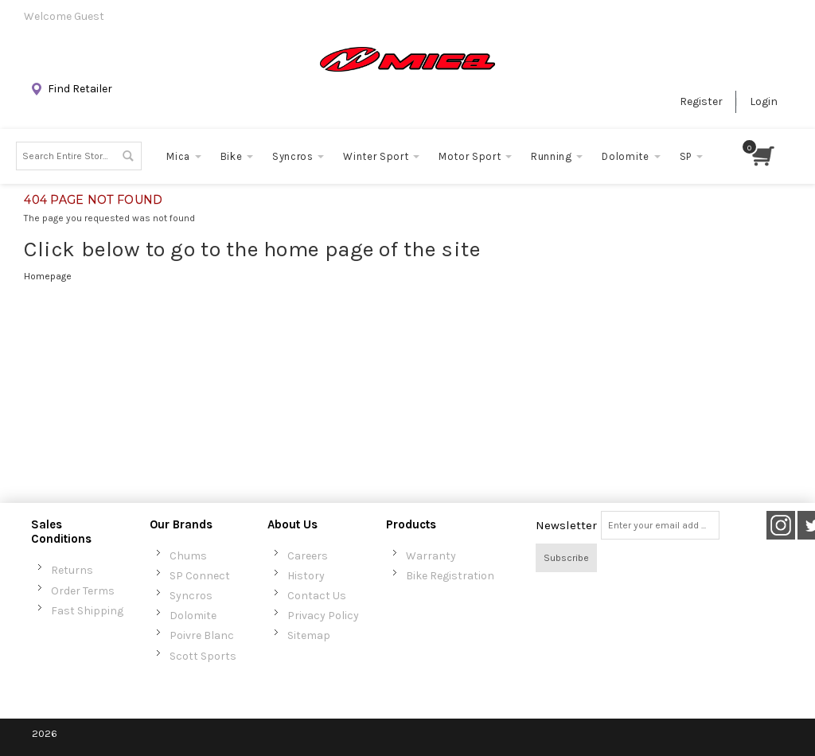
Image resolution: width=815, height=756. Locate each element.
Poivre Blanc (202, 635)
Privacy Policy (323, 615)
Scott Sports (203, 656)
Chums (188, 556)
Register (701, 101)
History (306, 576)
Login (764, 101)
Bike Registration (450, 576)
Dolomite (193, 615)
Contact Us (316, 595)
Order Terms (83, 591)
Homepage (48, 276)
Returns (72, 570)
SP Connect (200, 576)
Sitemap (308, 635)
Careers (307, 556)
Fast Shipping (87, 611)
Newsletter (566, 525)
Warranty (431, 556)
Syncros (191, 595)
